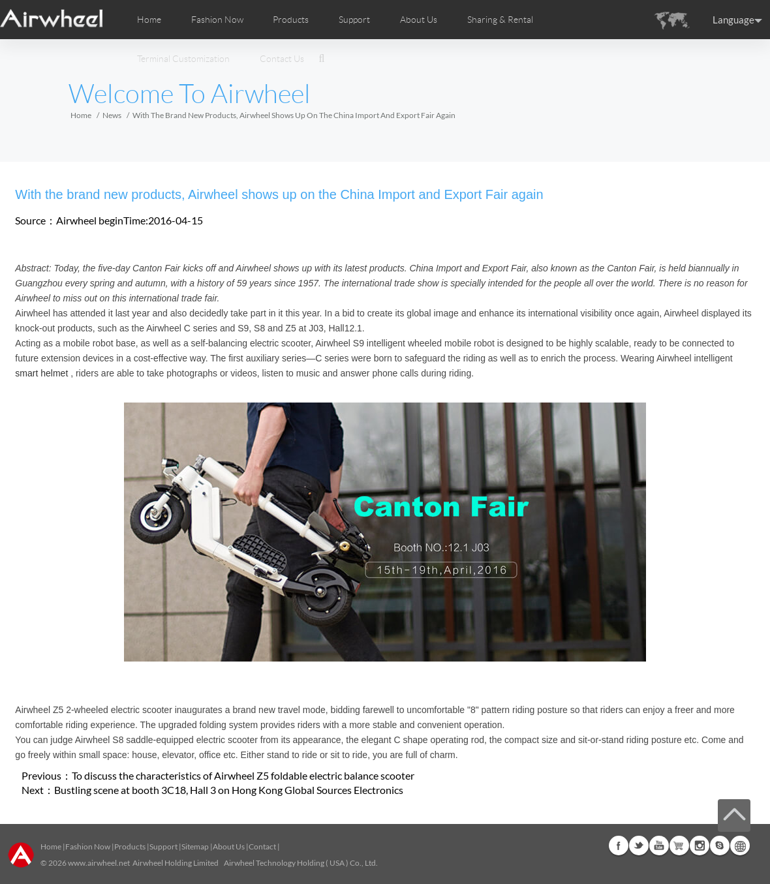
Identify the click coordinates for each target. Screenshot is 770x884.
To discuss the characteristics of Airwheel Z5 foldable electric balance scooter (243, 775)
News (111, 115)
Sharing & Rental (500, 19)
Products (291, 19)
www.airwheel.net (99, 863)
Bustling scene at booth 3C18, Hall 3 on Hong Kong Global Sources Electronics (228, 790)
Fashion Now (87, 846)
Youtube (659, 845)
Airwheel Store (679, 845)
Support (354, 19)
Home (149, 19)
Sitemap (195, 846)
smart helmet (41, 373)
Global (740, 845)
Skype (720, 845)
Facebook (618, 845)
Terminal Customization (183, 58)
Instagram (699, 845)
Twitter (639, 845)
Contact (262, 846)
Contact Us (282, 58)
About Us (229, 846)
